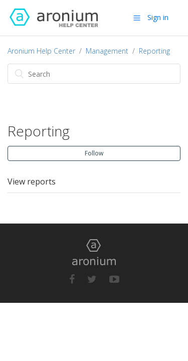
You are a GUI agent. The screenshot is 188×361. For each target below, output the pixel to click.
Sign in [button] (157, 17)
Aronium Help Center (41, 51)
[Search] (94, 74)
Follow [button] (94, 153)
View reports (32, 181)
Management (107, 51)
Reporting (154, 51)
